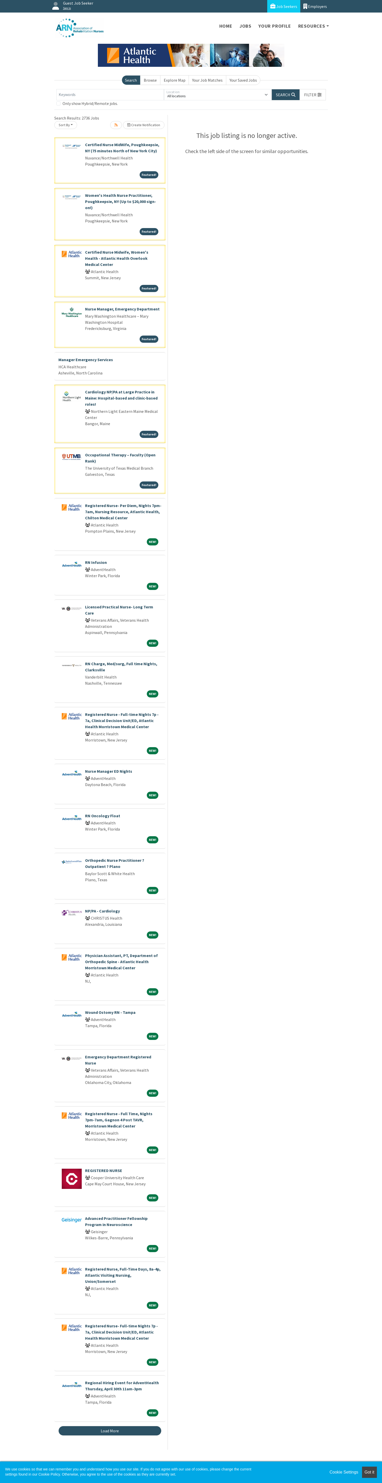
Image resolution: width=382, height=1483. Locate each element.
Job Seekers (283, 6)
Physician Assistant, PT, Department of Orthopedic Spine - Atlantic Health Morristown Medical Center (121, 961)
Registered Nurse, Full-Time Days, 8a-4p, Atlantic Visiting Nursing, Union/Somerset (123, 1275)
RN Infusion (96, 562)
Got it (369, 1472)
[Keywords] (110, 94)
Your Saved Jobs (243, 80)
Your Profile (275, 26)
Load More (110, 1430)
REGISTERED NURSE (103, 1170)
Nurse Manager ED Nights (108, 771)
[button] (313, 94)
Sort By (64, 125)
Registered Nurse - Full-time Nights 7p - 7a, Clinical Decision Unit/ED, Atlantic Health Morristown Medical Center (122, 720)
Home (225, 26)
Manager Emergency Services (85, 359)
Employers (315, 6)
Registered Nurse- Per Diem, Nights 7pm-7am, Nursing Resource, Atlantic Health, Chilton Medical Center (123, 511)
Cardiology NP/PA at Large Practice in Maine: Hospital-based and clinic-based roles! (121, 398)
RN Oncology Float (102, 815)
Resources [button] (311, 26)
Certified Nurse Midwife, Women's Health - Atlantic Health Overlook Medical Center (116, 258)
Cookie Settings (343, 1472)
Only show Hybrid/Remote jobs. (90, 103)
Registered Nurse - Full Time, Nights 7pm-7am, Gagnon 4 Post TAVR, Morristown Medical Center (118, 1120)
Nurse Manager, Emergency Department (122, 308)
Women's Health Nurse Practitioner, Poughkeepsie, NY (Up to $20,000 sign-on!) (120, 201)
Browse (150, 80)
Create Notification (143, 125)
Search (131, 80)
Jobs (245, 26)
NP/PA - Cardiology (102, 911)
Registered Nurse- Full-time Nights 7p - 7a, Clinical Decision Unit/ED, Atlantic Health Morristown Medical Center (121, 1332)
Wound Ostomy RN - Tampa (110, 1012)
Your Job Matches (207, 80)
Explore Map (174, 80)
